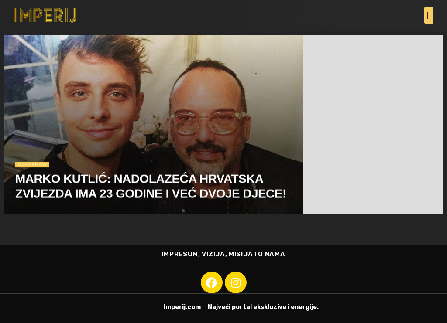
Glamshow (34, 166)
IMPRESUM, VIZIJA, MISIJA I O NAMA (223, 254)
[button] (429, 15)
